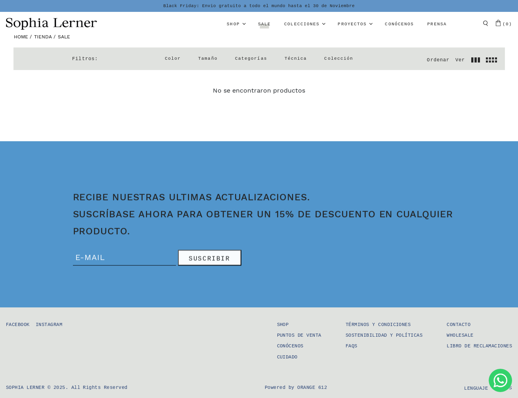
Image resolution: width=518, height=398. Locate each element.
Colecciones (301, 24)
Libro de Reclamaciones (479, 346)
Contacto (458, 325)
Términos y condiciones (378, 325)
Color (173, 58)
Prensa (437, 24)
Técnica (296, 58)
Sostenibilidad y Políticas (384, 335)
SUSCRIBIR (209, 259)
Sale (264, 24)
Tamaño (208, 58)
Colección (338, 58)
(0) (504, 23)
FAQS (351, 346)
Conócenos (399, 24)
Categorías (251, 58)
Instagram (49, 325)
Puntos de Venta (299, 335)
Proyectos (352, 24)
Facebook (18, 325)
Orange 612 (312, 387)
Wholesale (460, 335)
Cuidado (287, 357)
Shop (233, 24)
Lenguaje (476, 388)
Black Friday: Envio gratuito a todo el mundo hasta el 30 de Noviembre (259, 6)
